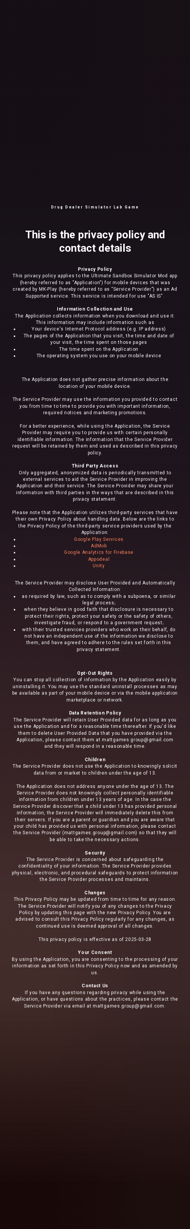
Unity (99, 565)
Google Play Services (99, 539)
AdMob (99, 546)
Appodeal (99, 559)
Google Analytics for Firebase (99, 552)
